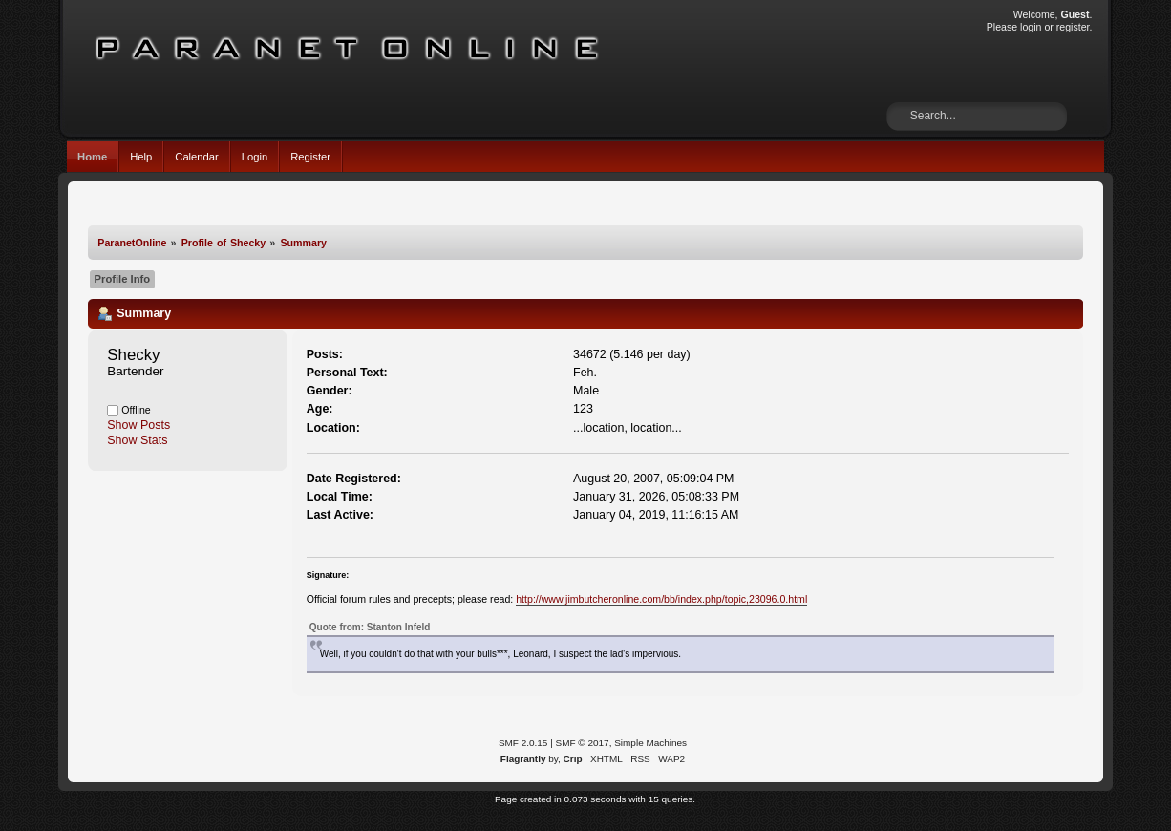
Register (310, 156)
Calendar (197, 156)
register (1073, 26)
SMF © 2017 (582, 742)
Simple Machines (650, 742)
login (1030, 26)
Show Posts (138, 425)
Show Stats (137, 440)
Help (141, 156)
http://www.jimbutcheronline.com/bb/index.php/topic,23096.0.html (661, 599)
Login (254, 156)
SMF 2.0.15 (523, 742)
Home (92, 156)
